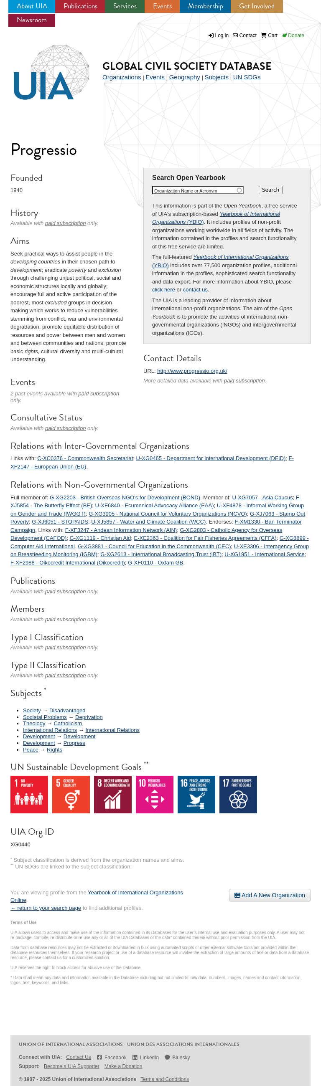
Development (39, 736)
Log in (222, 35)
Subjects (216, 77)
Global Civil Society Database (187, 66)
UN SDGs (247, 77)
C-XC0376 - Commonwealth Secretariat (85, 458)
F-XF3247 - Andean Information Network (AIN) (121, 530)
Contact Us (78, 1057)
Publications (80, 6)
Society (32, 710)
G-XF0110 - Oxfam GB (155, 562)
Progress (74, 743)
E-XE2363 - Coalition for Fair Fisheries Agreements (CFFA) (205, 538)
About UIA (32, 6)
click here (163, 289)
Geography (184, 77)
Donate (293, 35)
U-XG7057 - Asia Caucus (262, 497)
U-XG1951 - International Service (264, 554)
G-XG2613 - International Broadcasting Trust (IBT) (161, 554)
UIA (41, 68)
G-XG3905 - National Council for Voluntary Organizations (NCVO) (168, 514)
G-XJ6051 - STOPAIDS (60, 522)
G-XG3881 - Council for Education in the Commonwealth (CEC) (154, 546)
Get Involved (257, 6)
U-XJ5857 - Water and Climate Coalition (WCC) (148, 522)
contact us (195, 289)
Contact (245, 35)
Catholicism (68, 723)
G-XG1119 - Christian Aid (100, 538)
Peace (30, 750)
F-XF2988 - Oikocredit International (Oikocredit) (67, 562)
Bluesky (177, 1057)
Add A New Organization (269, 895)
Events (162, 6)
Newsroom (32, 20)
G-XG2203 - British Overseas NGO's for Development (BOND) (125, 497)
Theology (34, 723)
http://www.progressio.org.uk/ (192, 371)
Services (125, 6)
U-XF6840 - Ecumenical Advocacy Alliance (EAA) (154, 505)
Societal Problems (45, 717)
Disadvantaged (67, 710)
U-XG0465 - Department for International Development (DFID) (211, 458)
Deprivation (89, 717)
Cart (269, 35)
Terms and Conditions (164, 1079)
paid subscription (244, 380)
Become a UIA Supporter (71, 1066)
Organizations (121, 77)
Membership (205, 6)
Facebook (111, 1057)
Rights (54, 750)
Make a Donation (123, 1066)
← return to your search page (45, 908)
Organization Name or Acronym (185, 190)
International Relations (50, 730)
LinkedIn (145, 1057)
